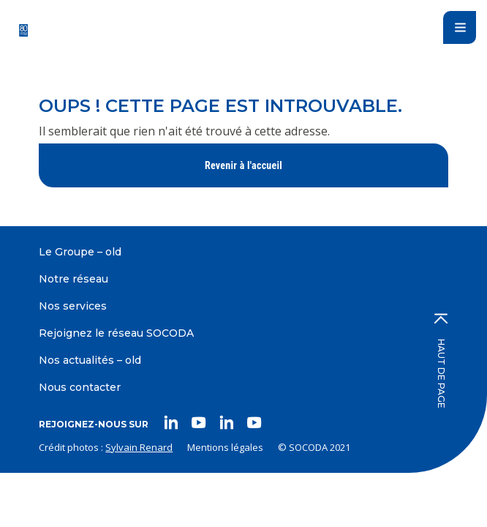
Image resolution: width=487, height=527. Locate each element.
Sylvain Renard (139, 447)
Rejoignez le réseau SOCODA (116, 333)
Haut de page (441, 360)
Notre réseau (73, 278)
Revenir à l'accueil (243, 165)
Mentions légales (225, 447)
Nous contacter (80, 387)
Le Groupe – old (80, 251)
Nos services (73, 306)
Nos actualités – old (90, 360)
